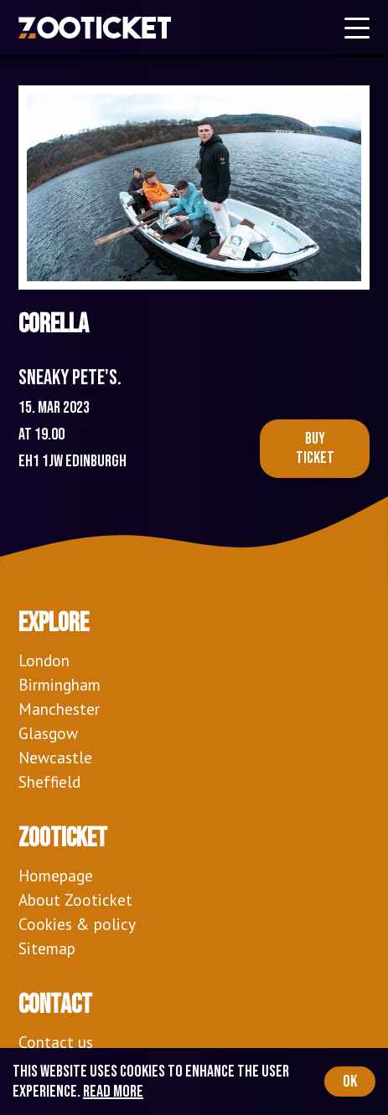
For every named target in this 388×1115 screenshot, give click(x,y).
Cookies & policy (77, 923)
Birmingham (59, 684)
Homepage (55, 875)
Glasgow (48, 732)
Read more (113, 1092)
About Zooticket (75, 899)
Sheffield (49, 781)
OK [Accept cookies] (350, 1081)
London (44, 660)
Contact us (55, 1041)
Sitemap (46, 948)
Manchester (59, 708)
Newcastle (55, 757)
